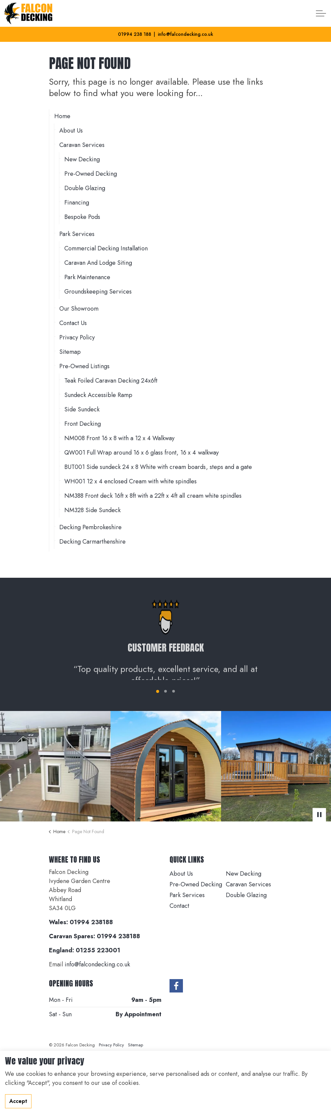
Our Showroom (78, 308)
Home (62, 116)
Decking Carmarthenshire (92, 541)
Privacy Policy (77, 337)
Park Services (76, 234)
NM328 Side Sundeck (92, 510)
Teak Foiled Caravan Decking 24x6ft (110, 380)
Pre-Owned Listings (84, 366)
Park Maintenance (87, 277)
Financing (76, 202)
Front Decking (82, 423)
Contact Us (73, 323)
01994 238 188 (134, 34)
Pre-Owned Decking (90, 173)
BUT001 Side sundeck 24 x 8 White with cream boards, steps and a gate (158, 467)
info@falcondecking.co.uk (185, 34)
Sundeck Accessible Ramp (98, 395)
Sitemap (70, 351)
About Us (71, 130)
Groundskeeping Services (98, 291)
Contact (179, 905)
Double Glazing (84, 188)
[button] (55, 766)
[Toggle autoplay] (319, 814)
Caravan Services (82, 145)
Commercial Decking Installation (106, 248)
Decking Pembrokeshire (90, 527)
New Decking (82, 159)
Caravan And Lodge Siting (98, 262)
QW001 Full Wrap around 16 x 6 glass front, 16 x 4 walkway (141, 452)
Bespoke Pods (82, 217)
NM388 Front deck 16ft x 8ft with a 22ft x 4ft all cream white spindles (153, 495)
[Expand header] (321, 13)
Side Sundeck (82, 409)
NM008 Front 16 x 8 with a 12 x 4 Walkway (119, 438)
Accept (18, 1101)
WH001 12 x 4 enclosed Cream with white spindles (130, 481)
